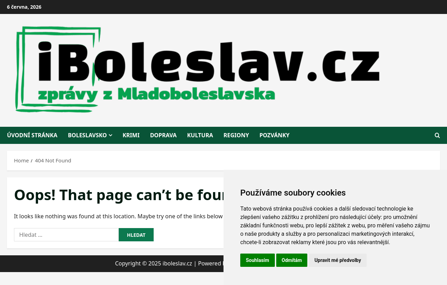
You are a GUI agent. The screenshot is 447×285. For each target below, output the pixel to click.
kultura (200, 135)
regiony (236, 135)
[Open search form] (437, 135)
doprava (163, 135)
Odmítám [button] (292, 260)
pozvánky (274, 135)
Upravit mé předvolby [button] (337, 260)
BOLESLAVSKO (87, 135)
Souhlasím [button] (257, 260)
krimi (131, 135)
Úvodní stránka (32, 135)
